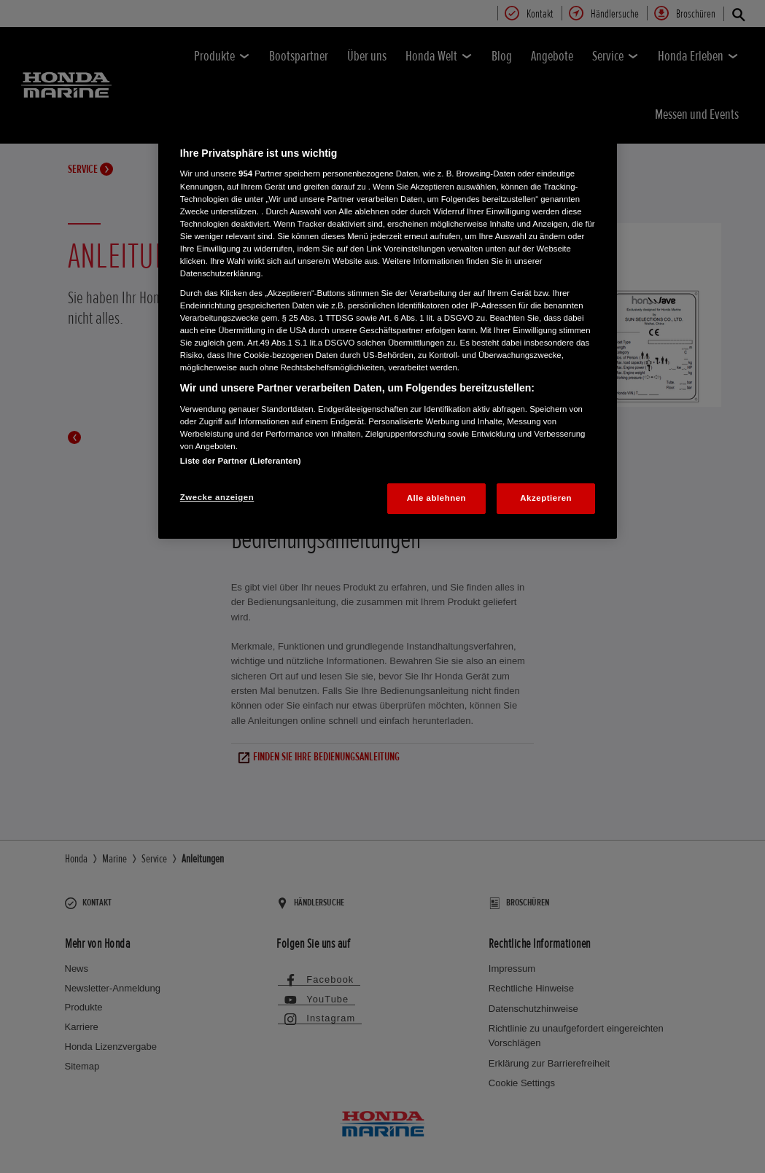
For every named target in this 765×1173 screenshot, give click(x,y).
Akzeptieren (546, 498)
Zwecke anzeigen (217, 497)
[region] (387, 328)
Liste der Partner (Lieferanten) (240, 460)
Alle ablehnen (436, 498)
